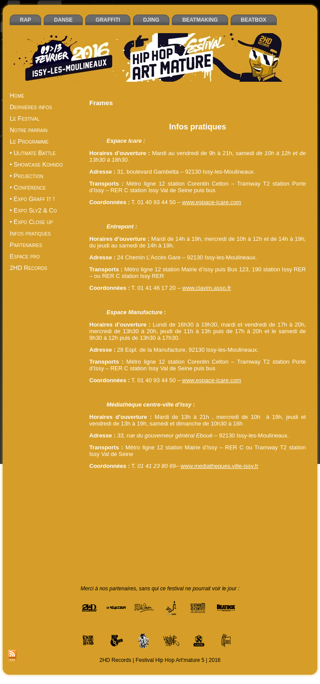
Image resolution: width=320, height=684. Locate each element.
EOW (171, 508)
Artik (128, 496)
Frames (104, 521)
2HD (133, 490)
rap (254, 539)
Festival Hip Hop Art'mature (245, 515)
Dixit (270, 502)
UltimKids (237, 552)
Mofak (169, 533)
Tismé (132, 552)
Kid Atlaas (281, 527)
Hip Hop (279, 521)
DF (259, 502)
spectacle (208, 546)
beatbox (175, 496)
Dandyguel (222, 502)
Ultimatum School (202, 552)
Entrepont (150, 508)
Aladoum (264, 490)
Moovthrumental (214, 533)
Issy (200, 527)
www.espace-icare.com (211, 202)
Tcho (244, 546)
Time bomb (108, 552)
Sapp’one (118, 546)
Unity (257, 552)
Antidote (287, 490)
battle (143, 496)
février (288, 515)
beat (157, 496)
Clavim (139, 502)
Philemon (167, 539)
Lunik (96, 533)
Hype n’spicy (178, 527)
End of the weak (118, 508)
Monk (185, 533)
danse (245, 502)
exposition (135, 515)
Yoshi (292, 552)
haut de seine (213, 521)
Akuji (245, 490)
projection (210, 539)
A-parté (227, 490)
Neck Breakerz (253, 533)
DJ (281, 502)
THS (257, 546)
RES (98, 546)
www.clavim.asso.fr (206, 288)
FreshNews (129, 521)
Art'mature (108, 496)
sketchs (172, 546)
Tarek (229, 546)
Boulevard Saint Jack (273, 496)
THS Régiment (283, 546)
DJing (295, 502)
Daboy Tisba (191, 502)
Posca (188, 539)
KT (299, 527)
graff (171, 521)
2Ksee (184, 490)
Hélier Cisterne (249, 521)
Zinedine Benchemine (197, 558)
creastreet (162, 502)
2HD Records (158, 490)
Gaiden (154, 521)
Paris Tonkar (125, 539)
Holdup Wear (144, 527)
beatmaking (201, 496)
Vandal (274, 552)
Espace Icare (196, 508)
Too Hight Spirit (160, 552)
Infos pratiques (197, 126)
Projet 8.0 (236, 539)
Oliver (281, 533)
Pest (148, 539)
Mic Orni (149, 533)
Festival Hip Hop (190, 515)
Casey (99, 502)
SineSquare (146, 546)
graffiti (186, 521)
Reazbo (292, 539)
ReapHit (270, 539)
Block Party (231, 496)
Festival (159, 515)
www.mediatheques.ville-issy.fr (219, 466)
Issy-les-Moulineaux (231, 527)
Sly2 (188, 546)
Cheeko (119, 502)
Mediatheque (121, 533)
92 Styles (205, 490)
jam (262, 527)
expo (220, 508)
